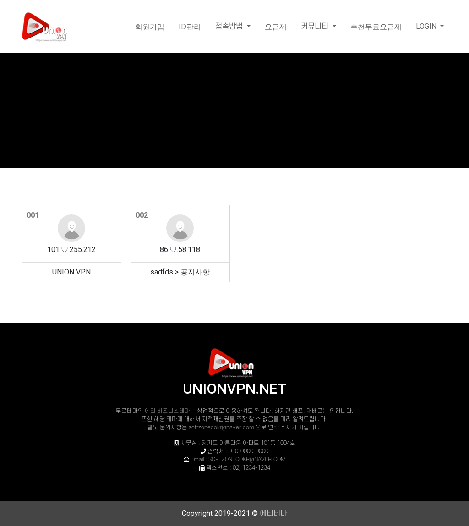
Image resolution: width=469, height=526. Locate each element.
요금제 (276, 27)
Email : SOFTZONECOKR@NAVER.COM (238, 459)
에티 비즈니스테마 (167, 411)
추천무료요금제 (376, 27)
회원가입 (149, 27)
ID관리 (190, 27)
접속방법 (230, 26)
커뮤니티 (316, 26)
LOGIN (427, 26)
